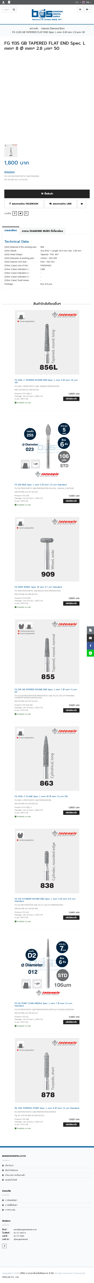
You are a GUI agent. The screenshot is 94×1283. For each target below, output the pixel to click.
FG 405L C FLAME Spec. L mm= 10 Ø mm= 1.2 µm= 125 (41, 796)
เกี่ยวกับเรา (9, 1165)
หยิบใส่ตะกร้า (71, 398)
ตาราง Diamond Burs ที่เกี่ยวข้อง (42, 231)
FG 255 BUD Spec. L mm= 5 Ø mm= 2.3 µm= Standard (41, 484)
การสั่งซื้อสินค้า (11, 1205)
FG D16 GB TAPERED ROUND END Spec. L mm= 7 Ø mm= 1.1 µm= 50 (46, 690)
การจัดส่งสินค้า (11, 1200)
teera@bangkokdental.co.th (25, 1229)
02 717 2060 (19, 1236)
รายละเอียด (10, 230)
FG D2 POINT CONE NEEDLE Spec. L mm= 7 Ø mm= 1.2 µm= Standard (43, 1004)
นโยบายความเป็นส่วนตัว (15, 1175)
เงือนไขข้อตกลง (11, 1170)
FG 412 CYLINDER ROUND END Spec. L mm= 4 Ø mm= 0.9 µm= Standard (45, 900)
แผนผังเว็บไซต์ (11, 1180)
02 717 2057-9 (20, 1233)
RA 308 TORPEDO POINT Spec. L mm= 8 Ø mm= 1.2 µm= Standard (47, 1108)
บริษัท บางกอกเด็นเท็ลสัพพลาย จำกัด (37, 1273)
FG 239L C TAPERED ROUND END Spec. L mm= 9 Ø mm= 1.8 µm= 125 (46, 381)
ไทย (86, 2)
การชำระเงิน (10, 1210)
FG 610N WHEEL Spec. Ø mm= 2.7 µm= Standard (38, 587)
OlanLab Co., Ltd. (10, 1277)
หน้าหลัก (34, 28)
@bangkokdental (21, 1239)
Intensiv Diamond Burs (52, 28)
